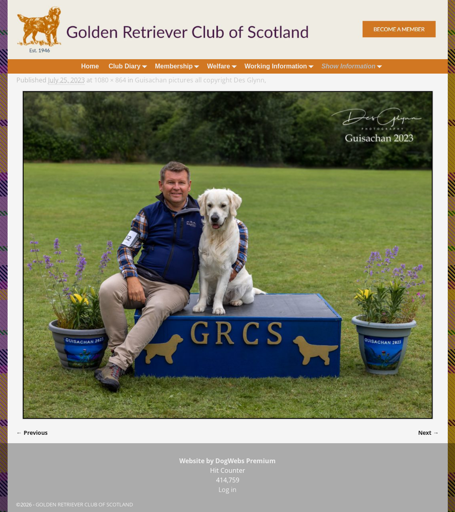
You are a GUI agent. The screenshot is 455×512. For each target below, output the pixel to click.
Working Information (281, 66)
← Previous (32, 432)
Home (90, 66)
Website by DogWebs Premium (227, 460)
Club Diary (129, 66)
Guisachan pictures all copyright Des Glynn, (200, 80)
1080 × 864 (110, 80)
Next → (428, 432)
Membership (178, 66)
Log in (227, 489)
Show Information (353, 66)
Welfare (223, 66)
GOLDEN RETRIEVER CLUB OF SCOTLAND (84, 504)
